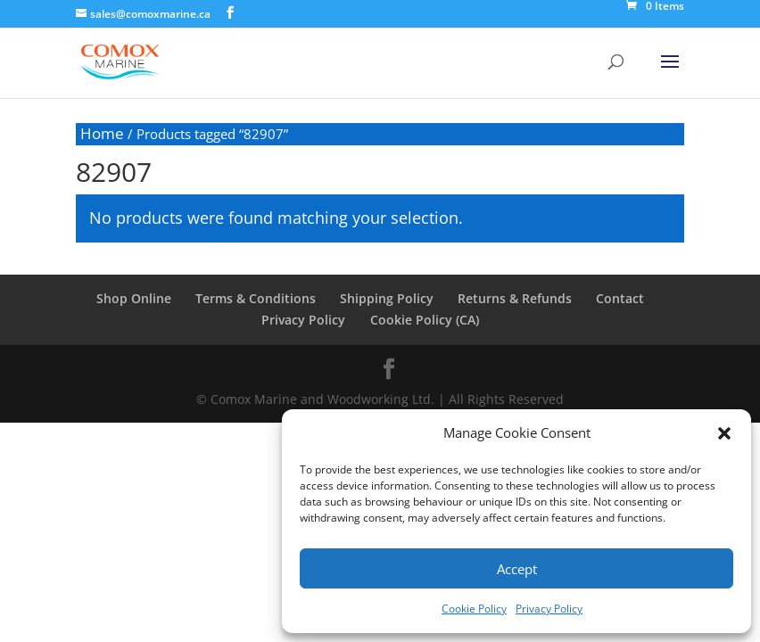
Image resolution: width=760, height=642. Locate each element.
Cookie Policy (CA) (423, 319)
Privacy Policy (549, 608)
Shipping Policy (387, 298)
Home (102, 133)
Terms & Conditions (256, 298)
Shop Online (135, 298)
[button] (724, 433)
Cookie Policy (474, 608)
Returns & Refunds (514, 298)
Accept (517, 569)
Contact (618, 298)
